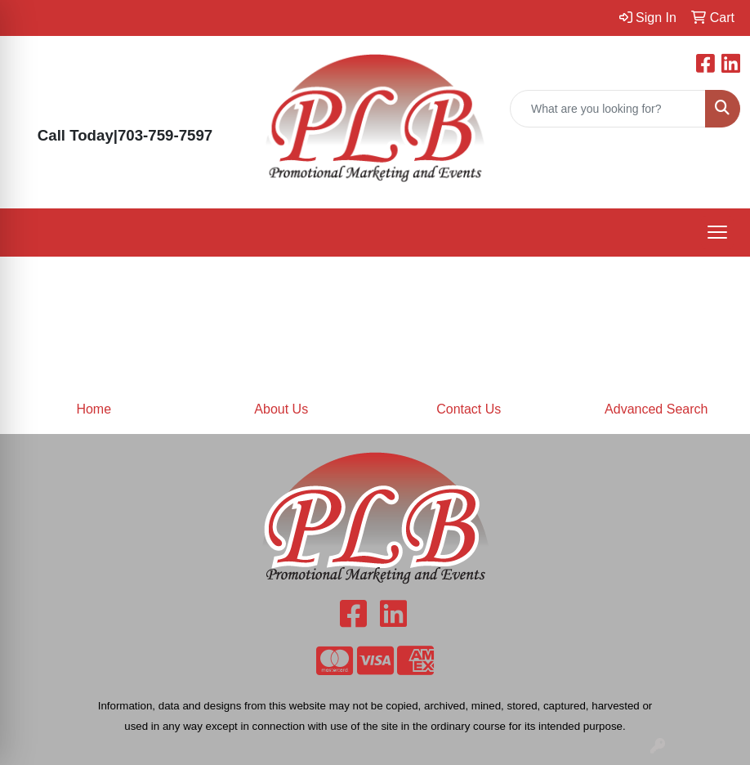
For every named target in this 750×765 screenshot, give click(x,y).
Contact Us (468, 409)
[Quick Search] (608, 109)
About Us (281, 409)
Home (93, 409)
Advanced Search (656, 409)
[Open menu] (717, 232)
